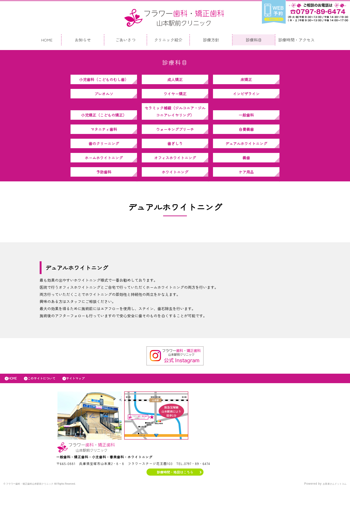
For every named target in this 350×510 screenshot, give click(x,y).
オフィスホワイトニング (175, 172)
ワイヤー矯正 (175, 98)
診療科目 (254, 41)
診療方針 (211, 41)
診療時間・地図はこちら (175, 492)
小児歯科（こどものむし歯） (103, 82)
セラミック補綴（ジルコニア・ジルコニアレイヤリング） (175, 118)
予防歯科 (103, 188)
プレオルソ (103, 98)
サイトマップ (86, 397)
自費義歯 (246, 139)
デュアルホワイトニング (246, 155)
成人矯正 (175, 82)
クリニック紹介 (168, 41)
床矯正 (246, 82)
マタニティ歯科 (103, 139)
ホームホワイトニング (104, 172)
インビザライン (246, 98)
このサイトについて (48, 397)
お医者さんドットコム (331, 504)
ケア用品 (246, 188)
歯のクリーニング (104, 155)
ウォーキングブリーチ (175, 139)
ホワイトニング (175, 188)
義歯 (246, 172)
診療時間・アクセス (296, 41)
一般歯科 (246, 122)
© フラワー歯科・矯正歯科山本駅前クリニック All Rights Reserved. (52, 504)
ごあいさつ (125, 41)
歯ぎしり (175, 155)
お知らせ (83, 41)
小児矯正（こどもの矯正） (104, 122)
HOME (46, 41)
